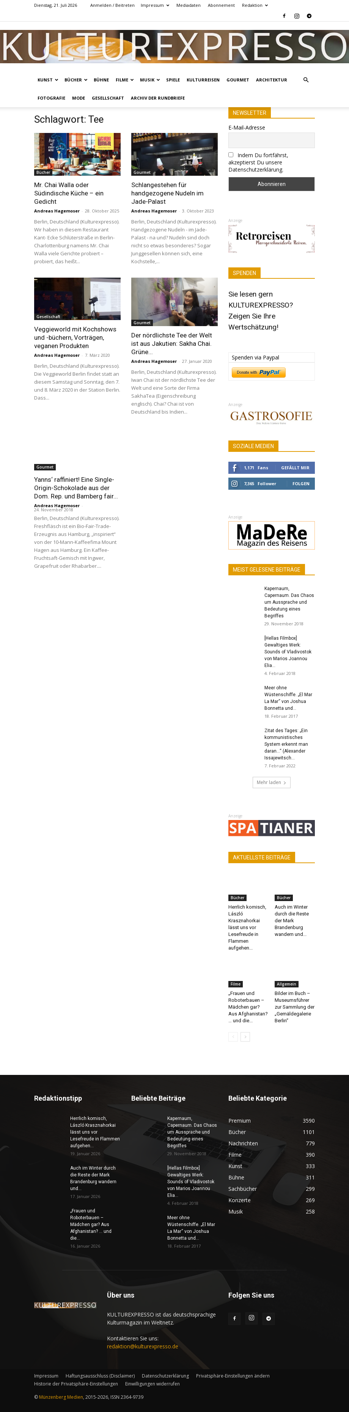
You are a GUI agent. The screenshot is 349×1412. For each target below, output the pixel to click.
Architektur (271, 80)
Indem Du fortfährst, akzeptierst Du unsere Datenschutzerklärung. (258, 162)
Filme (125, 80)
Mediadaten (188, 5)
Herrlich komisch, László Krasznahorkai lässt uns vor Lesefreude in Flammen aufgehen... (247, 927)
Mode (78, 98)
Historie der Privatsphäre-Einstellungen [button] (76, 1384)
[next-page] (245, 1037)
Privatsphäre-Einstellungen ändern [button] (233, 1376)
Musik (150, 80)
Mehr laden (271, 782)
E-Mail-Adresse (246, 127)
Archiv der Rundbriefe (158, 98)
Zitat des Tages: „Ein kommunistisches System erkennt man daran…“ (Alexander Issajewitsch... (286, 744)
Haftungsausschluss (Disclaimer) (100, 1376)
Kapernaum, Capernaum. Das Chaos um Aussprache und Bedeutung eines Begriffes (289, 602)
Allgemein (286, 984)
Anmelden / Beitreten (112, 5)
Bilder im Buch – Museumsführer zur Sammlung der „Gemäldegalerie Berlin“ (294, 1006)
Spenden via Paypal (255, 357)
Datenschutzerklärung (165, 1376)
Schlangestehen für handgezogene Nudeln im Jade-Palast (167, 193)
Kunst (48, 80)
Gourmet (237, 80)
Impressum (155, 5)
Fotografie (51, 98)
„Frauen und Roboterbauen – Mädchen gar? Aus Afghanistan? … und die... (248, 1006)
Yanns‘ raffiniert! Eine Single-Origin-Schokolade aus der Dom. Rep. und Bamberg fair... (76, 488)
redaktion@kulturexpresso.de (142, 1346)
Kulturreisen (203, 80)
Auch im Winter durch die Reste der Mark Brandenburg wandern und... (292, 920)
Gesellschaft (108, 98)
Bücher (76, 80)
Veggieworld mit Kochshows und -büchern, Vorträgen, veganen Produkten (75, 337)
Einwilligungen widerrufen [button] (152, 1384)
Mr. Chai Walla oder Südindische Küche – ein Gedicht (69, 193)
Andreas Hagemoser (57, 211)
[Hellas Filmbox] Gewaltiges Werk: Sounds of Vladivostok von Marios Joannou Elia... (287, 652)
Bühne (101, 80)
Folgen (301, 483)
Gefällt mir (295, 467)
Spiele (173, 80)
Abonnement (221, 5)
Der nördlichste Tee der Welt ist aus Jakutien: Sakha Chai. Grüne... (171, 343)
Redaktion (255, 5)
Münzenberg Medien (61, 1397)
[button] (306, 80)
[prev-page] (233, 1037)
